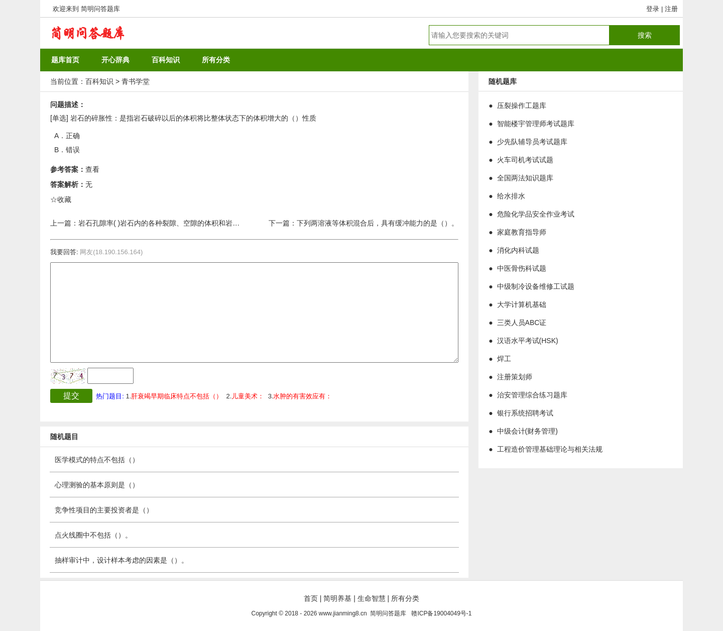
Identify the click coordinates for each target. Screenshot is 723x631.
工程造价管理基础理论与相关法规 (549, 449)
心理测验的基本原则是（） (97, 485)
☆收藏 (60, 199)
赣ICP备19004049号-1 (441, 613)
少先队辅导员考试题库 (532, 142)
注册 (671, 9)
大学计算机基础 (521, 304)
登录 (652, 9)
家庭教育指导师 (521, 232)
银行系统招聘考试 (525, 413)
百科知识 (99, 81)
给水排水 (511, 196)
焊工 (504, 359)
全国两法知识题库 (525, 178)
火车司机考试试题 (525, 160)
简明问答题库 (100, 9)
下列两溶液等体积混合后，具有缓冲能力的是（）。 (377, 223)
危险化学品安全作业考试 (535, 214)
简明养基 (337, 598)
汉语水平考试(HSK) (527, 341)
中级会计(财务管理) (527, 431)
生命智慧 (371, 598)
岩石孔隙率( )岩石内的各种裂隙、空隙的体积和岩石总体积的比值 (180, 223)
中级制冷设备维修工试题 (535, 286)
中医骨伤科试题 (521, 268)
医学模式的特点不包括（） (97, 460)
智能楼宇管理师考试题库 (535, 124)
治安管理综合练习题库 (532, 395)
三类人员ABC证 (522, 323)
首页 (311, 598)
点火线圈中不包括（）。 (93, 535)
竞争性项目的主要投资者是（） (104, 510)
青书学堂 (136, 81)
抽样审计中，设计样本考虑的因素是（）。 (121, 560)
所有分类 (405, 598)
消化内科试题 (518, 250)
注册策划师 (514, 377)
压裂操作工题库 (521, 105)
